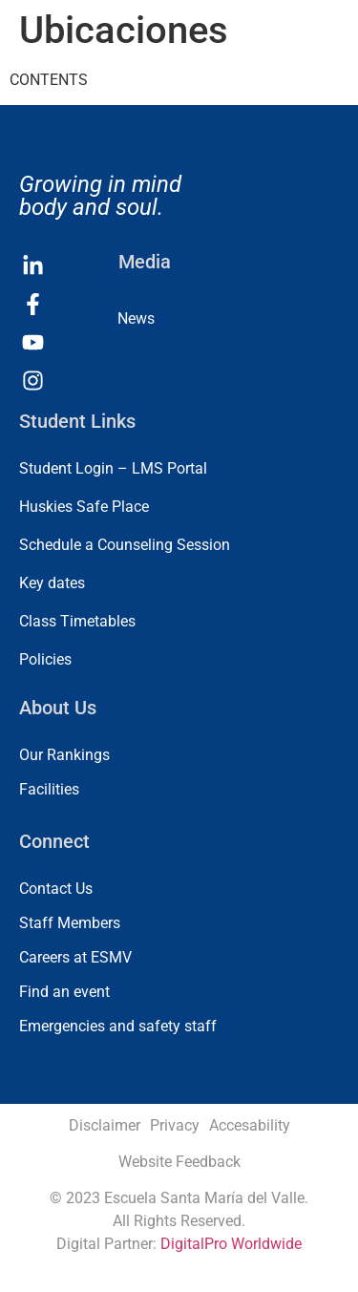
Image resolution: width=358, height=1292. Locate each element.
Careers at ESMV (75, 957)
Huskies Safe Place (84, 507)
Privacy (175, 1125)
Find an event (64, 992)
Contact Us (56, 888)
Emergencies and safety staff (118, 1026)
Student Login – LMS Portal (113, 468)
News (136, 318)
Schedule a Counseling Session (124, 545)
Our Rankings (64, 755)
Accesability (249, 1125)
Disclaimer (104, 1125)
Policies (45, 659)
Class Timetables (77, 621)
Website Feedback (179, 1162)
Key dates (52, 583)
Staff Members (69, 923)
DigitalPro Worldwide (231, 1244)
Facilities (49, 789)
